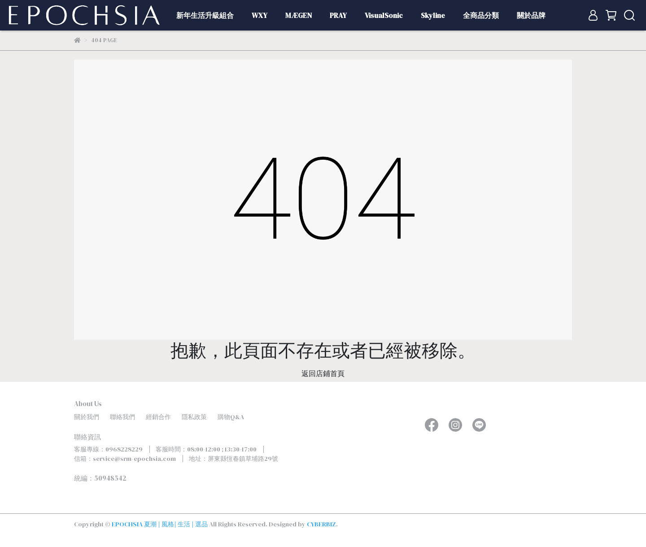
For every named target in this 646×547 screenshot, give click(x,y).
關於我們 (86, 416)
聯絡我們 (122, 416)
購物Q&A (231, 416)
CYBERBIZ (321, 524)
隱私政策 (194, 416)
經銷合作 (158, 416)
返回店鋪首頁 (323, 373)
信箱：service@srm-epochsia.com (125, 458)
